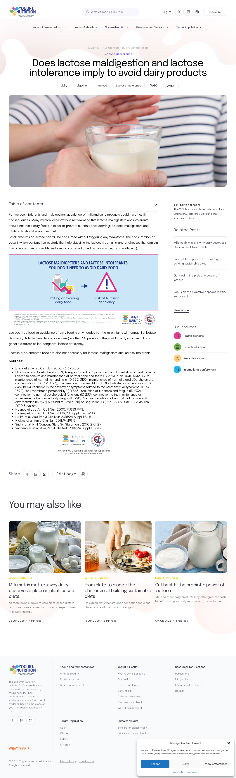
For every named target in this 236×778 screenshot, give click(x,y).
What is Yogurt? (69, 673)
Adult (63, 727)
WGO (154, 85)
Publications (182, 673)
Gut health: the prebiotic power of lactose (196, 278)
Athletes (65, 744)
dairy (64, 85)
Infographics (182, 679)
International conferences (190, 685)
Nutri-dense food (70, 679)
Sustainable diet (114, 27)
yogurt (171, 85)
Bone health (125, 690)
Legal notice (192, 772)
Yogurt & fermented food (48, 27)
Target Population (187, 27)
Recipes (180, 690)
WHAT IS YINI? (19, 748)
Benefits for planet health (132, 727)
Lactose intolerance (118, 54)
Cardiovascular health (130, 702)
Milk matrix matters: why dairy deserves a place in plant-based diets (200, 245)
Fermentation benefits (72, 685)
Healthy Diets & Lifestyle (131, 673)
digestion (82, 85)
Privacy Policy (68, 761)
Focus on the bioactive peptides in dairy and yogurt (200, 294)
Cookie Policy (178, 772)
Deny (185, 764)
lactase (102, 85)
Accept (155, 764)
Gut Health (124, 679)
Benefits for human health (133, 733)
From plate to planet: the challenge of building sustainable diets (198, 261)
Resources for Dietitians (150, 27)
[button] (228, 743)
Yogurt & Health (84, 27)
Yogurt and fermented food (77, 667)
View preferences (216, 764)
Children (65, 733)
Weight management (130, 707)
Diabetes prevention (129, 696)
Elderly (64, 738)
